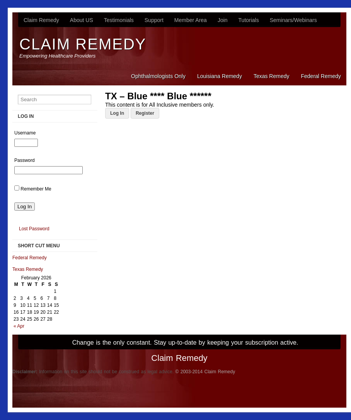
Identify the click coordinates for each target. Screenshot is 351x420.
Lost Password (34, 228)
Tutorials (249, 20)
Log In (117, 113)
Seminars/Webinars (293, 20)
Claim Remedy (41, 20)
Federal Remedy (321, 76)
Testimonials (119, 20)
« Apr (19, 326)
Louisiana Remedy (219, 76)
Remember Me (35, 189)
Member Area (190, 20)
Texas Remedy (272, 76)
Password (24, 160)
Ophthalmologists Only (158, 76)
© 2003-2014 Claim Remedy (205, 371)
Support (154, 20)
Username (25, 133)
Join (223, 20)
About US (81, 20)
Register (145, 113)
